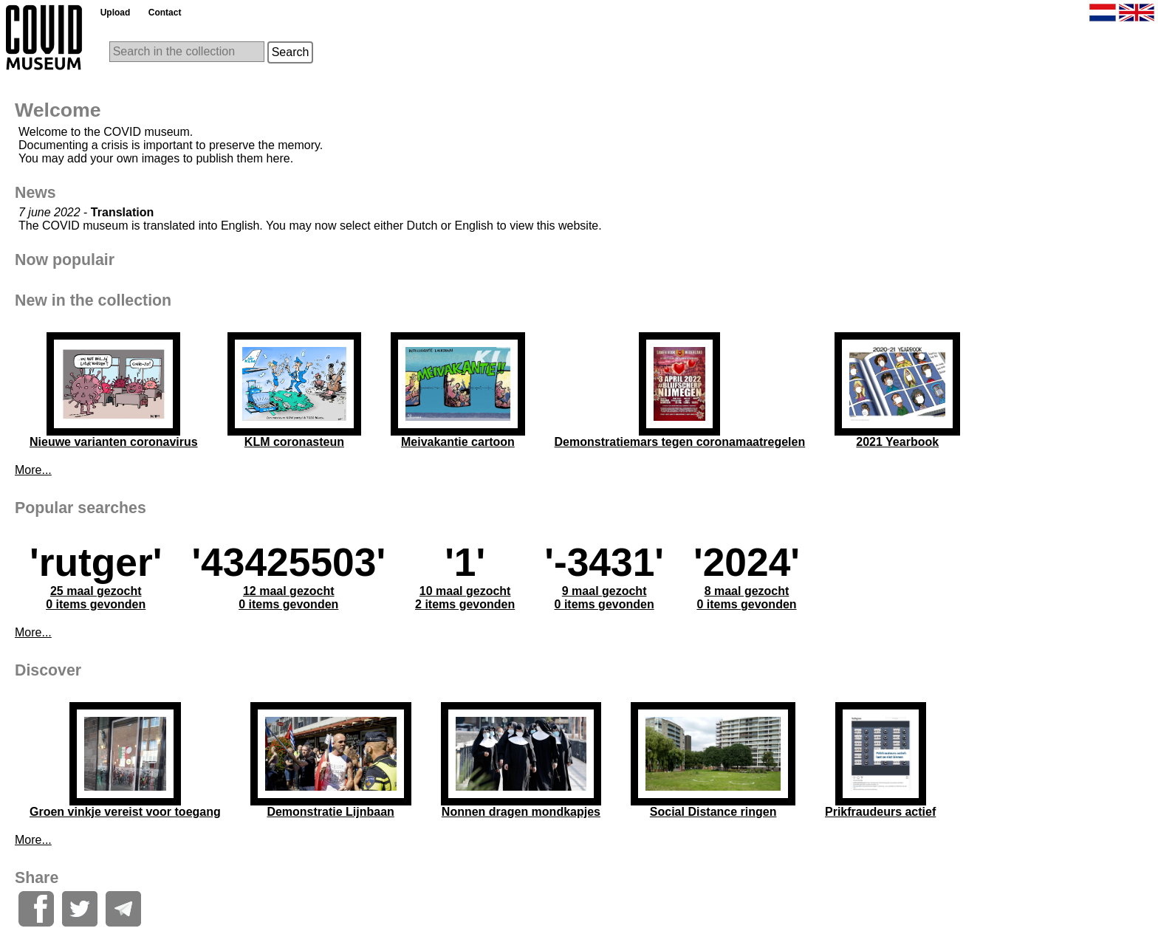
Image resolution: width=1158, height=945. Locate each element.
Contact (165, 12)
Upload (115, 12)
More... (33, 470)
